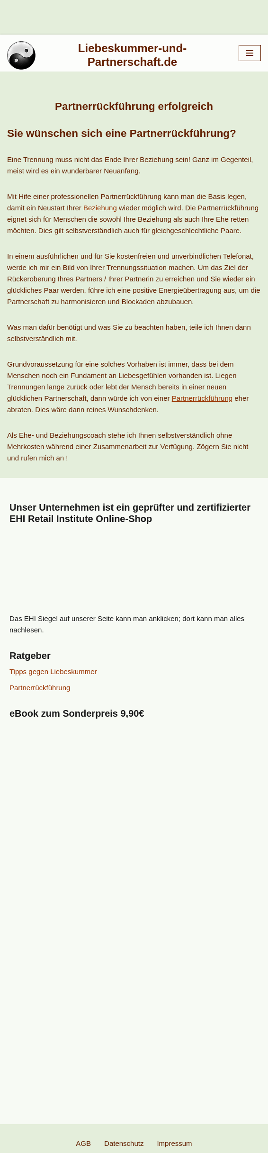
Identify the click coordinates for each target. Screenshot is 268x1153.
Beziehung (100, 208)
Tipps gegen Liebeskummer (53, 671)
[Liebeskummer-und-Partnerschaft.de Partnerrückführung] (115, 55)
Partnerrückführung (202, 398)
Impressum (174, 1143)
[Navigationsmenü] (250, 53)
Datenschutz (123, 1143)
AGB (83, 1143)
